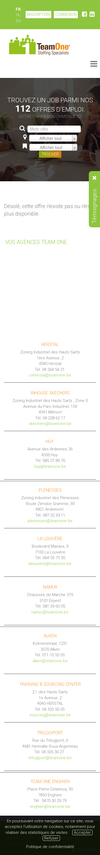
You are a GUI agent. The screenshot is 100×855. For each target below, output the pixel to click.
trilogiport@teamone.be (50, 757)
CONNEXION (66, 14)
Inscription (38, 14)
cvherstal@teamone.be (50, 375)
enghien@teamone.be (50, 806)
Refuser (51, 838)
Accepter (82, 832)
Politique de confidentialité (50, 846)
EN (18, 20)
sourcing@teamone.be (50, 715)
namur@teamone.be (50, 612)
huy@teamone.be (50, 466)
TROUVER (50, 154)
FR (18, 9)
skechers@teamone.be (50, 423)
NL (18, 15)
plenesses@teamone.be (50, 520)
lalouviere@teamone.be (50, 563)
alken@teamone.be (50, 660)
